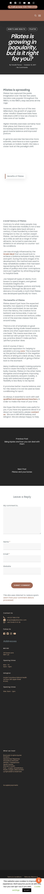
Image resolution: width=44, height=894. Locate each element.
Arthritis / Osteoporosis (11, 762)
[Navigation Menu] (39, 15)
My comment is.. (10, 505)
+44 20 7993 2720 (11, 618)
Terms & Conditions (14, 877)
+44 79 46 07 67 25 (11, 622)
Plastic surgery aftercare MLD (13, 770)
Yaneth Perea (16, 65)
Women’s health (9, 766)
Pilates (32, 29)
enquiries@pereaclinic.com (15, 620)
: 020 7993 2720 (22, 7)
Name (6, 541)
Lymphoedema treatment (12, 772)
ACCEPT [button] (27, 890)
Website (7, 566)
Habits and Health (16, 29)
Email (6, 554)
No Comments (22, 67)
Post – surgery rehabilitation (13, 768)
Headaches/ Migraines (11, 759)
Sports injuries (8, 764)
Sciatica (6, 757)
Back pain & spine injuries (12, 755)
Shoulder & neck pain (11, 761)
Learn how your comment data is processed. (18, 598)
